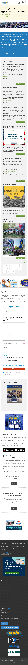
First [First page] (6, 265)
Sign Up (14, 483)
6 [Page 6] (15, 265)
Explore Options (7, 100)
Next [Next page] (9, 271)
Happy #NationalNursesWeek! (10, 185)
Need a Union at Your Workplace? (10, 627)
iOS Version (5, 16)
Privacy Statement (17, 660)
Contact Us (4, 623)
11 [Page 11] (10, 268)
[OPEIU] (5, 2)
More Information (5, 552)
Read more (20, 83)
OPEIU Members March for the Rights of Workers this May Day (12, 221)
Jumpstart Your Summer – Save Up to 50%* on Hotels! (13, 159)
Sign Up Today (14, 307)
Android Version (6, 14)
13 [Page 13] (17, 268)
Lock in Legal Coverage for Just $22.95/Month (13, 65)
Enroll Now (5, 76)
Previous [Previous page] (11, 265)
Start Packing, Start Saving (9, 171)
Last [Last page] (13, 271)
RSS (24, 262)
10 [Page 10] (7, 268)
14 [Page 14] (20, 268)
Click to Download (14, 405)
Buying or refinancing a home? (10, 88)
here (15, 478)
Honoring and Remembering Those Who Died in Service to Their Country (14, 127)
